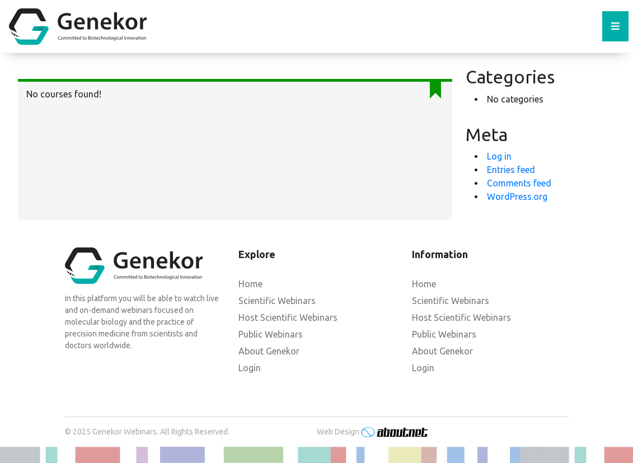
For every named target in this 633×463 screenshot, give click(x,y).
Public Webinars (270, 334)
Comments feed (519, 183)
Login (249, 368)
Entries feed (511, 170)
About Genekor (268, 351)
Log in (499, 156)
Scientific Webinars (277, 301)
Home (250, 284)
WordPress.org (517, 196)
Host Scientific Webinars (287, 317)
